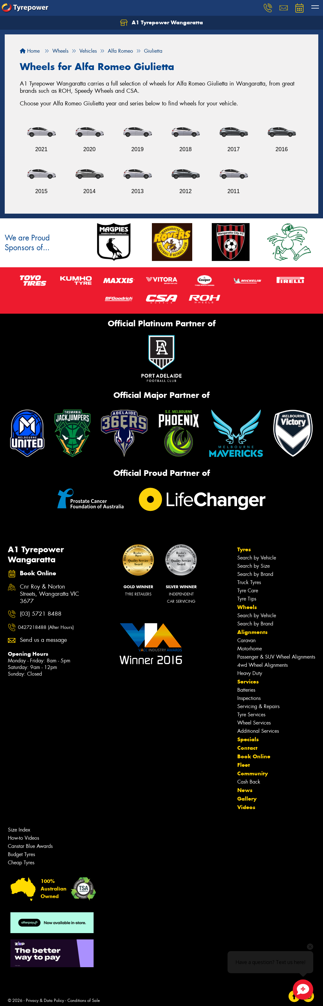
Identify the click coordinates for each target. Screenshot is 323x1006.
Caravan (246, 640)
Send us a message (43, 640)
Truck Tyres (249, 582)
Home (30, 51)
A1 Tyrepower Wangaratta (161, 23)
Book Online (253, 756)
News (244, 790)
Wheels (247, 607)
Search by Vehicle (256, 557)
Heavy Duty (249, 673)
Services (248, 681)
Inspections (249, 698)
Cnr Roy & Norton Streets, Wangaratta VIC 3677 (49, 594)
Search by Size (253, 566)
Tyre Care (247, 590)
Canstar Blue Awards (30, 846)
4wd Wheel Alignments (262, 665)
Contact (247, 747)
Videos (246, 807)
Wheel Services (254, 722)
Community (252, 773)
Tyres (244, 549)
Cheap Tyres (21, 862)
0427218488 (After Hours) (46, 627)
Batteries (246, 690)
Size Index (19, 829)
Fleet (243, 764)
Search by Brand (255, 574)
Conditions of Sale (83, 1000)
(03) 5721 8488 (40, 614)
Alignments (252, 632)
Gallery (247, 798)
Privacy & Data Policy (45, 1000)
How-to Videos (23, 838)
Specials (248, 739)
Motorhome (249, 648)
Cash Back (248, 781)
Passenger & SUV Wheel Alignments (276, 657)
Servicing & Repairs (258, 706)
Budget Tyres (21, 854)
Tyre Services (251, 714)
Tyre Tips (246, 598)
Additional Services (258, 731)
